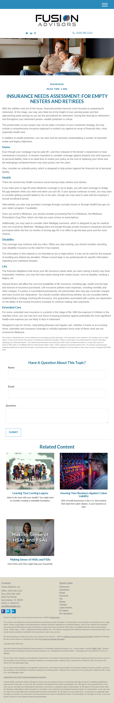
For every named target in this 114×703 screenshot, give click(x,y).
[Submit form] (13, 432)
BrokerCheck (55, 617)
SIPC (99, 648)
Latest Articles (65, 607)
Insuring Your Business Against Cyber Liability (83, 494)
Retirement (64, 587)
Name (11, 367)
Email (11, 386)
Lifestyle (63, 604)
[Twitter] (27, 33)
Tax (60, 599)
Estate (62, 593)
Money (62, 601)
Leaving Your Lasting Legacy (30, 493)
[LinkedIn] (31, 33)
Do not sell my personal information (52, 639)
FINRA (94, 648)
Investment (64, 590)
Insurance (63, 596)
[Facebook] (35, 33)
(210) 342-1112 (82, 33)
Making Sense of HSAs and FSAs (30, 559)
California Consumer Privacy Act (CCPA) (78, 636)
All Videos (63, 610)
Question (11, 405)
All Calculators (65, 613)
